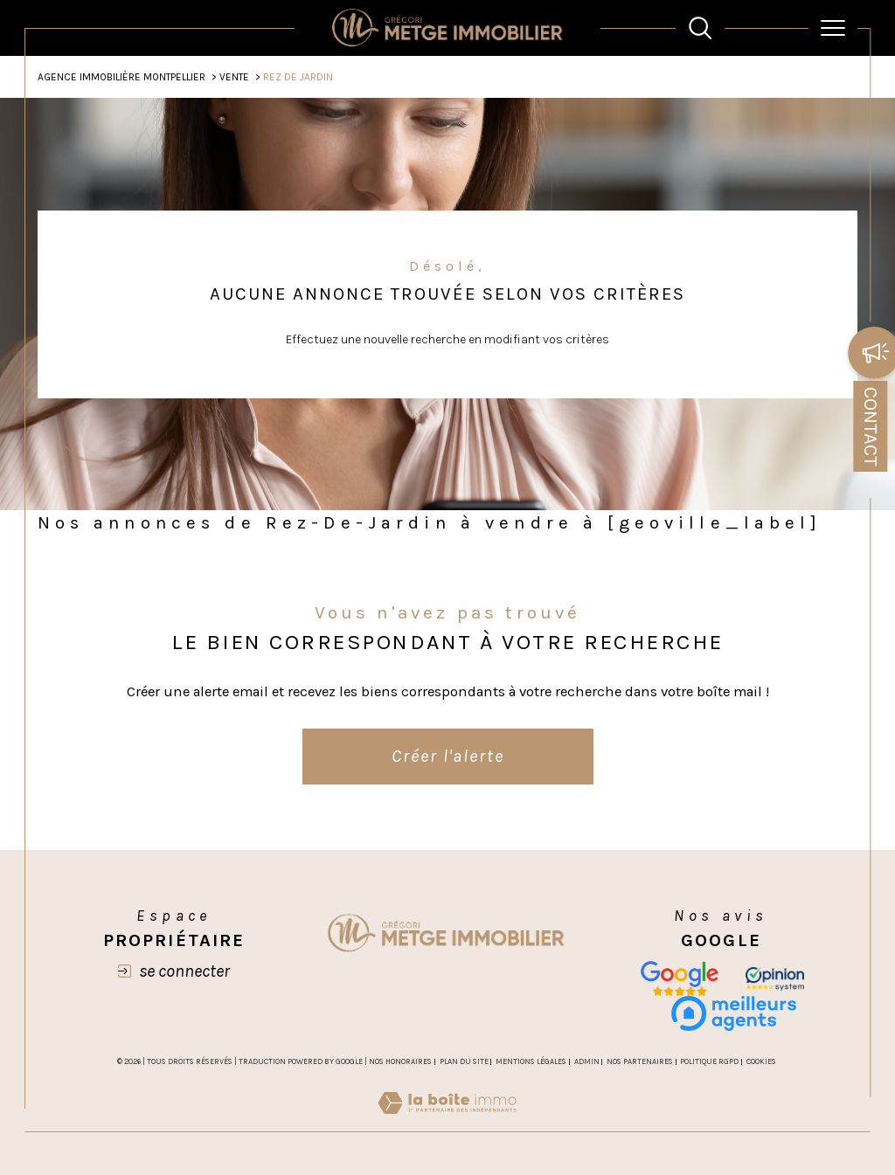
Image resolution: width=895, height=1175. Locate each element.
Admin (587, 1061)
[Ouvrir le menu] (832, 28)
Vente (234, 77)
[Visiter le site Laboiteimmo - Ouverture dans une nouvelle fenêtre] (447, 1122)
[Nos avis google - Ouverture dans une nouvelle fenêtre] (679, 978)
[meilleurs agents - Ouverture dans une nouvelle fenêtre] (733, 1013)
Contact (870, 426)
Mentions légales (531, 1061)
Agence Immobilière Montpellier (121, 77)
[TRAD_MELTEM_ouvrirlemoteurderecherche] (700, 28)
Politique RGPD (709, 1061)
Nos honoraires (400, 1061)
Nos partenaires (640, 1061)
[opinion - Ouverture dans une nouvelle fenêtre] (775, 978)
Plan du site (464, 1061)
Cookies (761, 1061)
